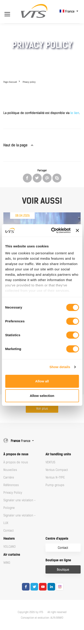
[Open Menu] (8, 11)
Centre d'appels (56, 539)
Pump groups (54, 485)
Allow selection (42, 396)
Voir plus (42, 408)
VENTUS (50, 462)
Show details (60, 367)
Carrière (8, 477)
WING (6, 563)
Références (11, 485)
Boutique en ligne (58, 560)
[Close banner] (77, 230)
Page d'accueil (10, 82)
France (67, 11)
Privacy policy (29, 82)
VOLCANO (9, 547)
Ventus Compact (56, 470)
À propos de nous (15, 454)
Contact (8, 531)
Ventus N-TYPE (55, 477)
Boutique (63, 570)
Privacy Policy (12, 493)
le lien (74, 113)
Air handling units (58, 454)
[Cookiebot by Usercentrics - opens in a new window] (53, 230)
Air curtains (11, 555)
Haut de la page (15, 145)
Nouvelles (10, 470)
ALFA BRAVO (56, 617)
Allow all (42, 381)
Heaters (9, 539)
